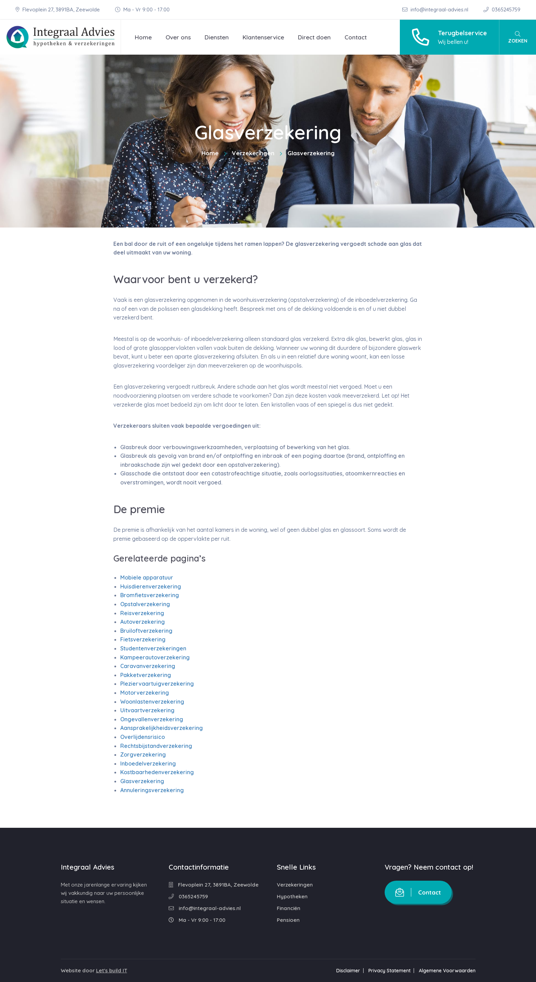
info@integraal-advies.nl (436, 9)
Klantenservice (263, 37)
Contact (356, 37)
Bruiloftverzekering (146, 630)
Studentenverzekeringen (153, 648)
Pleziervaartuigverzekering (157, 683)
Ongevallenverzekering (151, 719)
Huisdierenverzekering (150, 586)
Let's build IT (111, 970)
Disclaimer (348, 970)
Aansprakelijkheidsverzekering (161, 727)
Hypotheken (292, 896)
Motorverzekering (144, 692)
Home (143, 37)
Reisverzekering (142, 613)
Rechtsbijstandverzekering (156, 745)
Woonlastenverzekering (152, 701)
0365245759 (501, 9)
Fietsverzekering (143, 639)
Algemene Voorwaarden (447, 970)
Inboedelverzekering (148, 763)
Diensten (217, 37)
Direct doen (314, 37)
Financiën (288, 908)
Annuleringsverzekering (152, 790)
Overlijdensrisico (142, 736)
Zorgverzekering (143, 754)
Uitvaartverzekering (147, 710)
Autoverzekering (142, 621)
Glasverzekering (142, 781)
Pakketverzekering (145, 674)
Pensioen (288, 920)
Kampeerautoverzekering (155, 657)
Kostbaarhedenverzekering (157, 772)
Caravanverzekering (147, 666)
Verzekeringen (253, 153)
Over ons (178, 37)
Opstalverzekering (145, 604)
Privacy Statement (389, 970)
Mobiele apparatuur (146, 577)
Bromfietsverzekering (149, 595)
